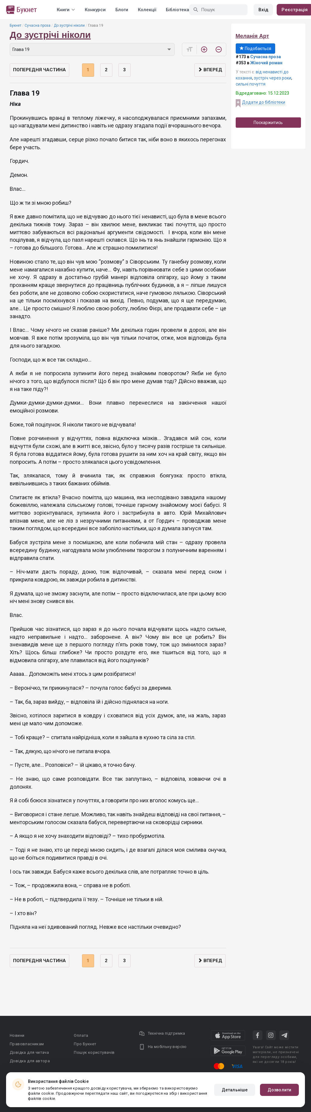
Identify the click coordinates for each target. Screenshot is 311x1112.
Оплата (81, 1035)
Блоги (121, 9)
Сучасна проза (37, 25)
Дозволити (279, 1089)
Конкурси (95, 9)
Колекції (147, 9)
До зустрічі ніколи (69, 25)
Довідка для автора (30, 1061)
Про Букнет (85, 1044)
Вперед (210, 69)
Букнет (15, 25)
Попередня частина (39, 69)
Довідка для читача (29, 1052)
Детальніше (235, 1089)
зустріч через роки (272, 78)
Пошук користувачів (94, 1052)
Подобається (255, 48)
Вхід (263, 9)
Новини (17, 1035)
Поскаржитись (268, 122)
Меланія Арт (252, 36)
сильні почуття (250, 84)
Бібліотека (177, 9)
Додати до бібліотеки (263, 102)
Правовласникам (27, 1044)
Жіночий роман (266, 62)
